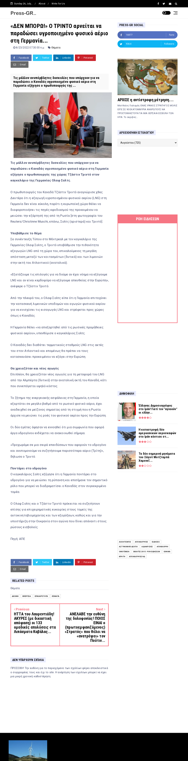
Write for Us (58, 3)
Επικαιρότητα (41, 596)
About (42, 3)
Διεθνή (15, 596)
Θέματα (55, 47)
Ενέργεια (26, 596)
